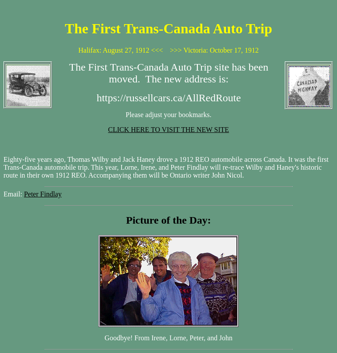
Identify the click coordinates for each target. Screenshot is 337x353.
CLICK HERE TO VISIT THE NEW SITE (168, 129)
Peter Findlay (43, 194)
